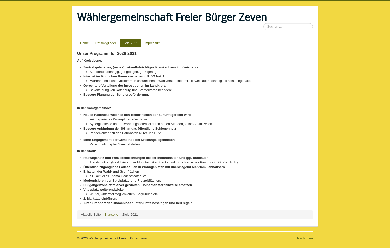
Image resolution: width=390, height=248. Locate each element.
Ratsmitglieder (105, 43)
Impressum (153, 43)
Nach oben (305, 238)
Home (84, 43)
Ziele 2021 (130, 43)
